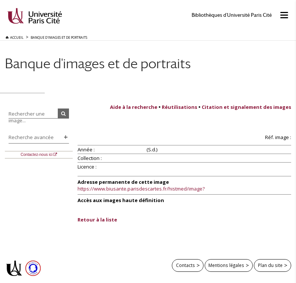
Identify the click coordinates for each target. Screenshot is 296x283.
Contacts (185, 265)
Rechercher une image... (27, 117)
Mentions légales (226, 265)
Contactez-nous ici (36, 154)
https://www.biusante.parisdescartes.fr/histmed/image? (141, 188)
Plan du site (270, 265)
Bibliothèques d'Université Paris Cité (232, 15)
